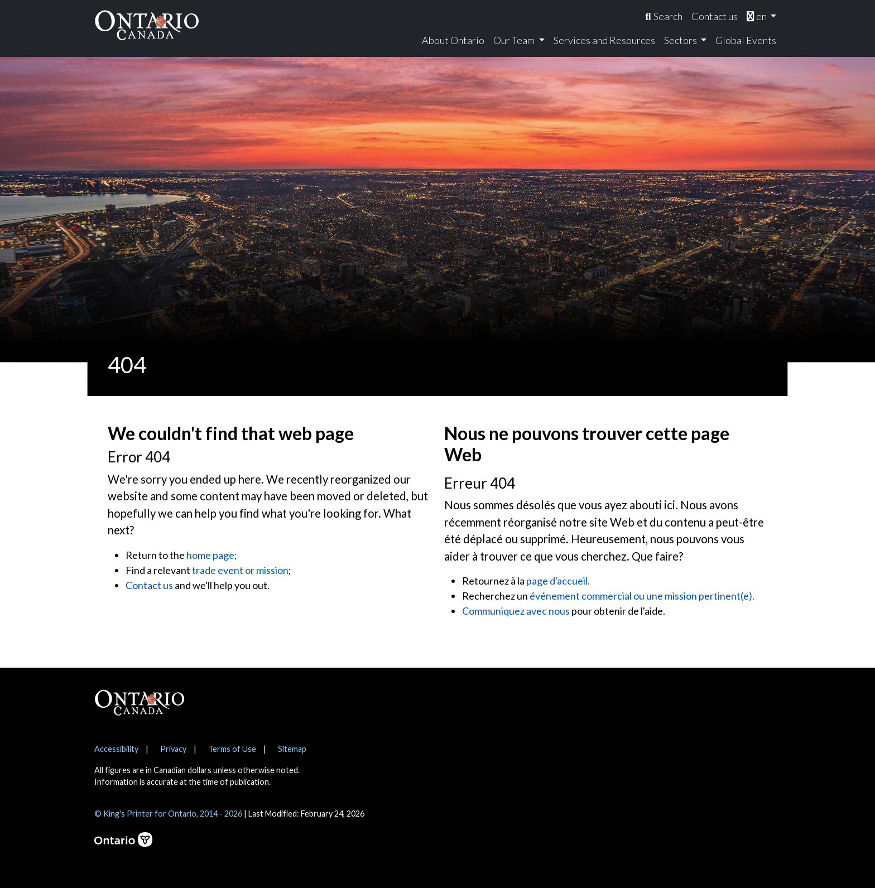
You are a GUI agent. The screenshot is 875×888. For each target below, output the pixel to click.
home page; (211, 555)
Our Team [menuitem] (514, 40)
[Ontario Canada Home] (146, 24)
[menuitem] (664, 16)
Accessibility (116, 749)
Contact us (149, 585)
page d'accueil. (558, 581)
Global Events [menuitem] (745, 40)
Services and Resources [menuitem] (604, 40)
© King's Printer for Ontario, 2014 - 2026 (168, 813)
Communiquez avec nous (516, 611)
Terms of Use (232, 749)
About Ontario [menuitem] (453, 40)
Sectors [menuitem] (681, 40)
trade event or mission (240, 570)
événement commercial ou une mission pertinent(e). (642, 596)
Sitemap (292, 749)
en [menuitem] (757, 16)
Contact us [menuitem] (714, 16)
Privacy (173, 749)
